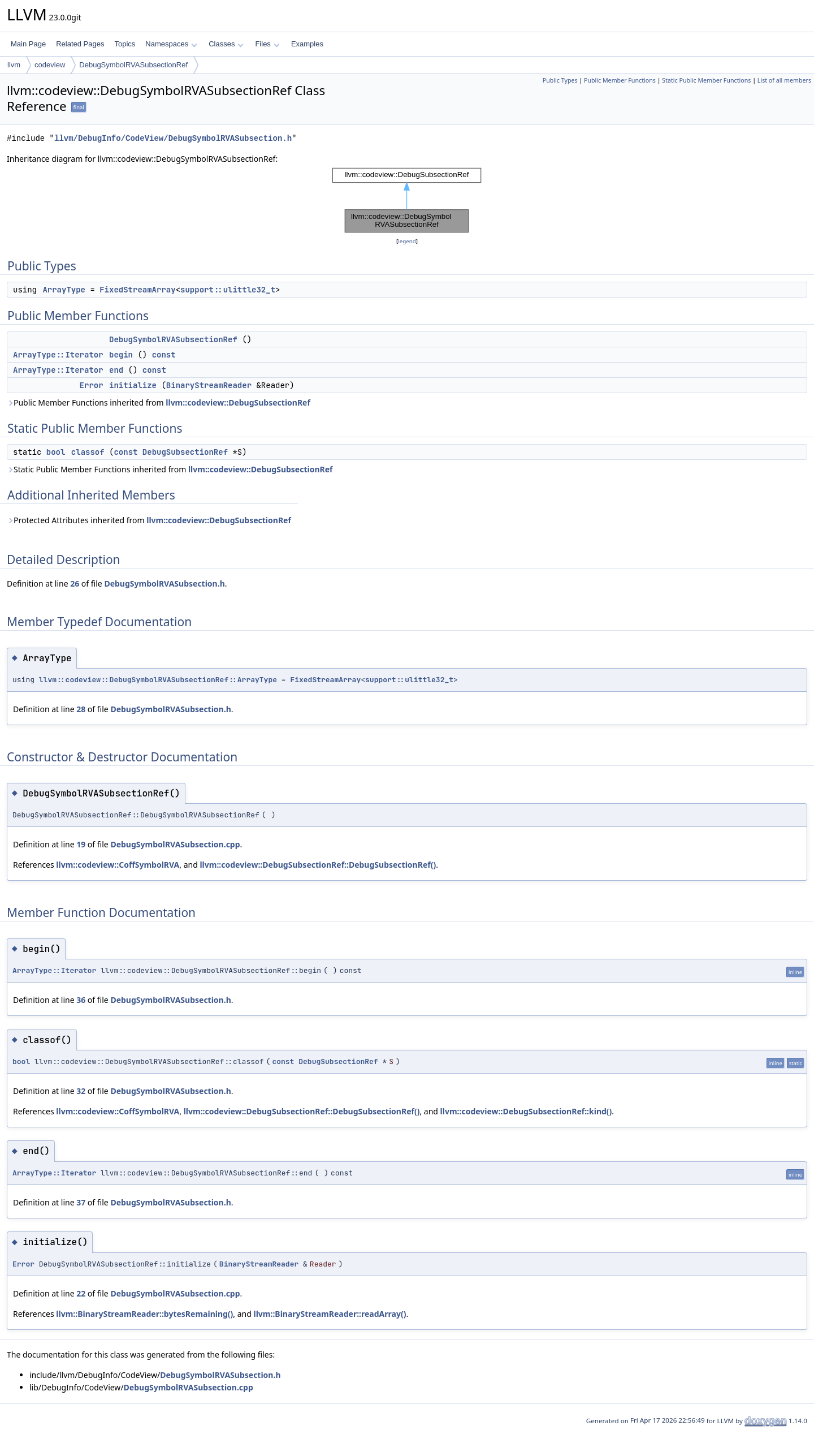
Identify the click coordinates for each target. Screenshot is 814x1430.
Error (91, 385)
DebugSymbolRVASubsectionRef (133, 65)
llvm (13, 65)
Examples (307, 44)
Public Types (560, 80)
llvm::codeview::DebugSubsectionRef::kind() (526, 1111)
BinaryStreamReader (209, 385)
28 (80, 709)
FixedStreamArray (137, 290)
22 (80, 1293)
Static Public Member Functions (706, 80)
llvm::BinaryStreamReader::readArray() (330, 1313)
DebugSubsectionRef (185, 452)
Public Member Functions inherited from (158, 402)
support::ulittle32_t (227, 290)
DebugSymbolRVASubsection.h (164, 583)
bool (56, 452)
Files (267, 44)
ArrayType (63, 290)
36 (80, 999)
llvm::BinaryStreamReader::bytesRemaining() (144, 1313)
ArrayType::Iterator (58, 355)
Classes (226, 44)
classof (88, 452)
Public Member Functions (620, 80)
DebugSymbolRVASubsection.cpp (175, 844)
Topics (124, 44)
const (164, 355)
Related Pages (80, 44)
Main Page (28, 44)
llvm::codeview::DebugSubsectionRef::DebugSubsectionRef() (318, 864)
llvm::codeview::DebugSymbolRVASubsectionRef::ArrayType (158, 679)
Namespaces (171, 44)
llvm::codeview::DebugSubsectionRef (238, 402)
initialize (133, 385)
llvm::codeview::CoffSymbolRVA (117, 864)
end (116, 370)
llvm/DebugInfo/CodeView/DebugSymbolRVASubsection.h (173, 138)
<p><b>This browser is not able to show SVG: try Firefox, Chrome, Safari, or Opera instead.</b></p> (407, 200)
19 (80, 844)
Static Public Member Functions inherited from (170, 469)
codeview (49, 65)
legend (407, 241)
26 (74, 583)
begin (121, 355)
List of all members (784, 80)
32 (80, 1091)
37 (80, 1202)
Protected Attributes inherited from (149, 520)
